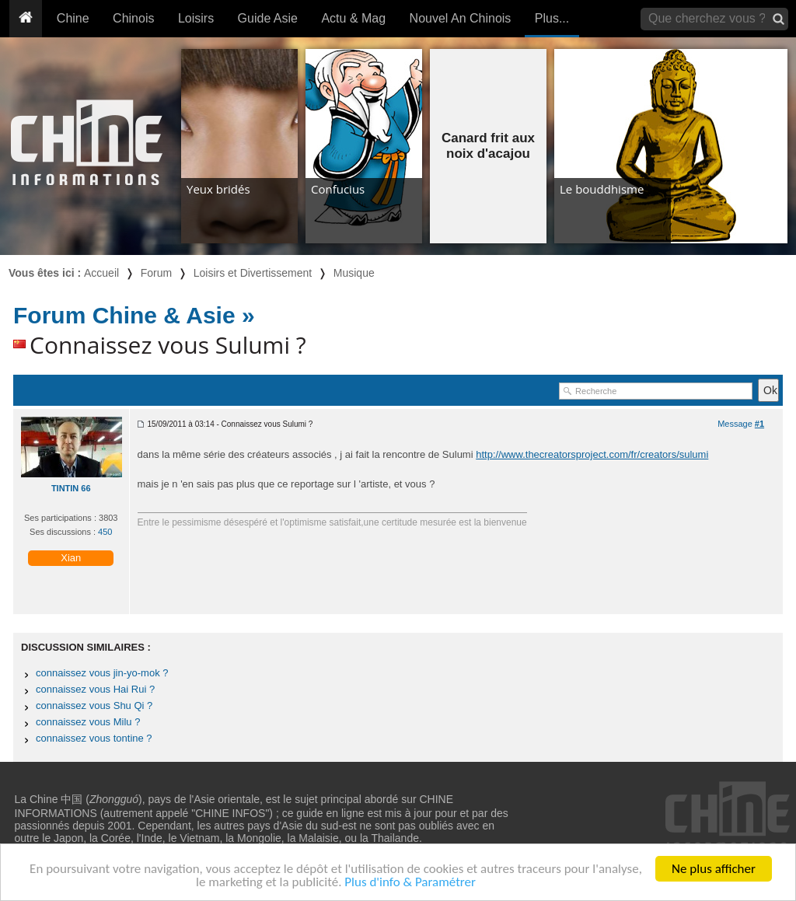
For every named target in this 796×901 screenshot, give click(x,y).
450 (105, 531)
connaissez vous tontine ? (94, 738)
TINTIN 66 (71, 488)
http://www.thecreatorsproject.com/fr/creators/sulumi (592, 454)
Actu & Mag (353, 18)
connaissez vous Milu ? (88, 722)
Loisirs (196, 18)
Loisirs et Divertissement (253, 273)
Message (740, 423)
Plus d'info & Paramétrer (410, 883)
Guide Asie (268, 18)
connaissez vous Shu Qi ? (94, 705)
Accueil (101, 273)
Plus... (552, 18)
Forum (156, 273)
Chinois (133, 18)
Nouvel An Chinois (460, 18)
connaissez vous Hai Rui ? (95, 689)
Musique (354, 273)
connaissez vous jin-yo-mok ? (102, 673)
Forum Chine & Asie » (134, 315)
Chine (73, 18)
